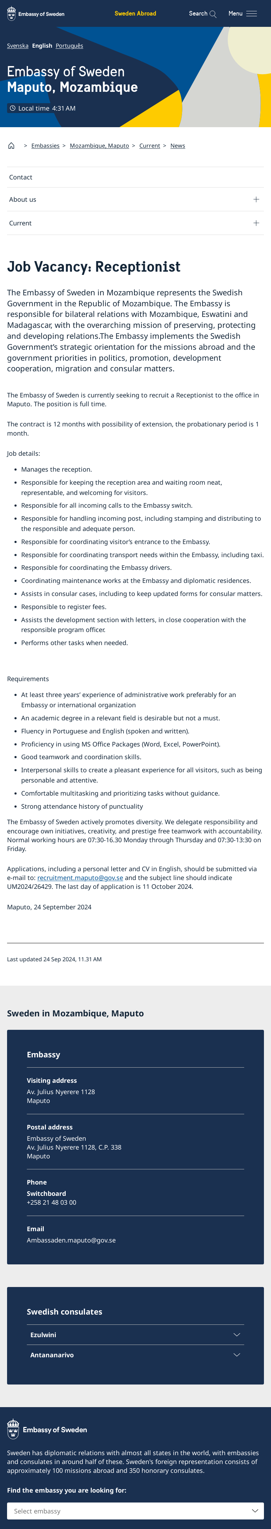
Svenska (18, 45)
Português (69, 45)
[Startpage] (14, 145)
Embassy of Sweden (72, 79)
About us (22, 199)
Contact (20, 177)
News (177, 145)
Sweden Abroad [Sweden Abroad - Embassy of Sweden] (135, 13)
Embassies (45, 145)
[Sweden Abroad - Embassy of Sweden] (42, 13)
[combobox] (135, 1511)
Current (149, 145)
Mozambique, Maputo (99, 145)
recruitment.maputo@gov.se (80, 877)
